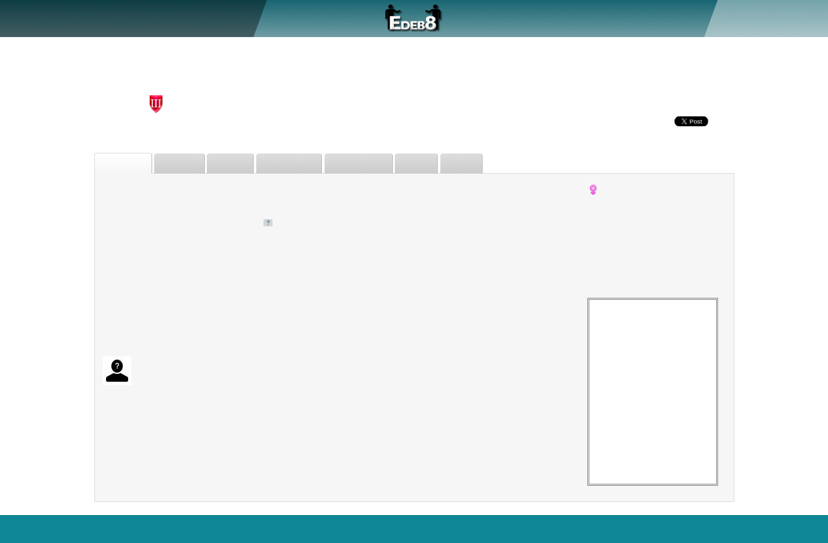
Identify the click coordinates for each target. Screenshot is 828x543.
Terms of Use (617, 528)
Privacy (717, 528)
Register (750, 17)
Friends (237, 163)
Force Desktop (547, 528)
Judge (158, 17)
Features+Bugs (355, 528)
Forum (196, 17)
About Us (70, 17)
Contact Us (796, 528)
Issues (430, 163)
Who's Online (477, 528)
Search (297, 528)
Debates (184, 163)
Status (476, 163)
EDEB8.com (32, 528)
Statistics (417, 528)
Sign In (793, 17)
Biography (125, 163)
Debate (119, 17)
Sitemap (674, 528)
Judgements (299, 163)
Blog (753, 528)
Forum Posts (370, 163)
